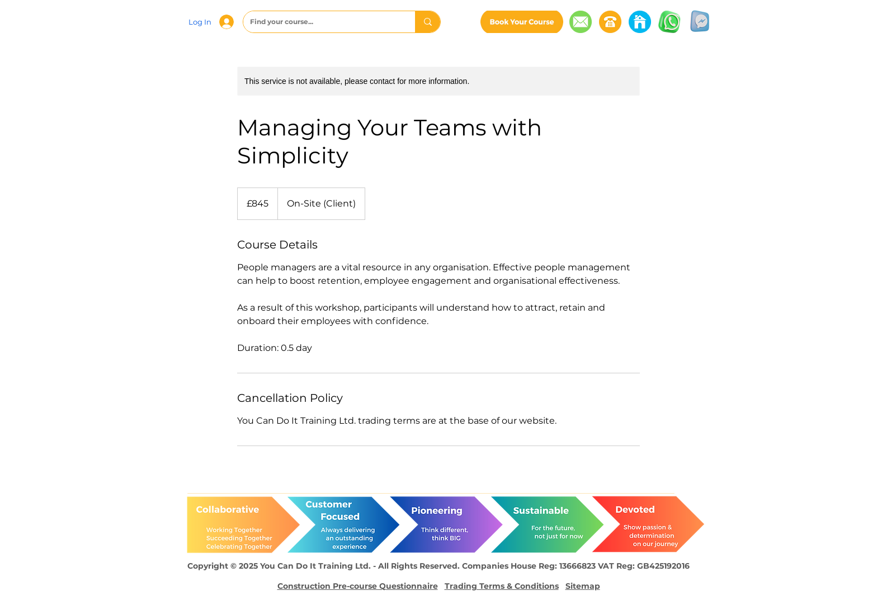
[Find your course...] (321, 21)
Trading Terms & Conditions (502, 586)
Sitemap (582, 586)
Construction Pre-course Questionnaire (357, 586)
